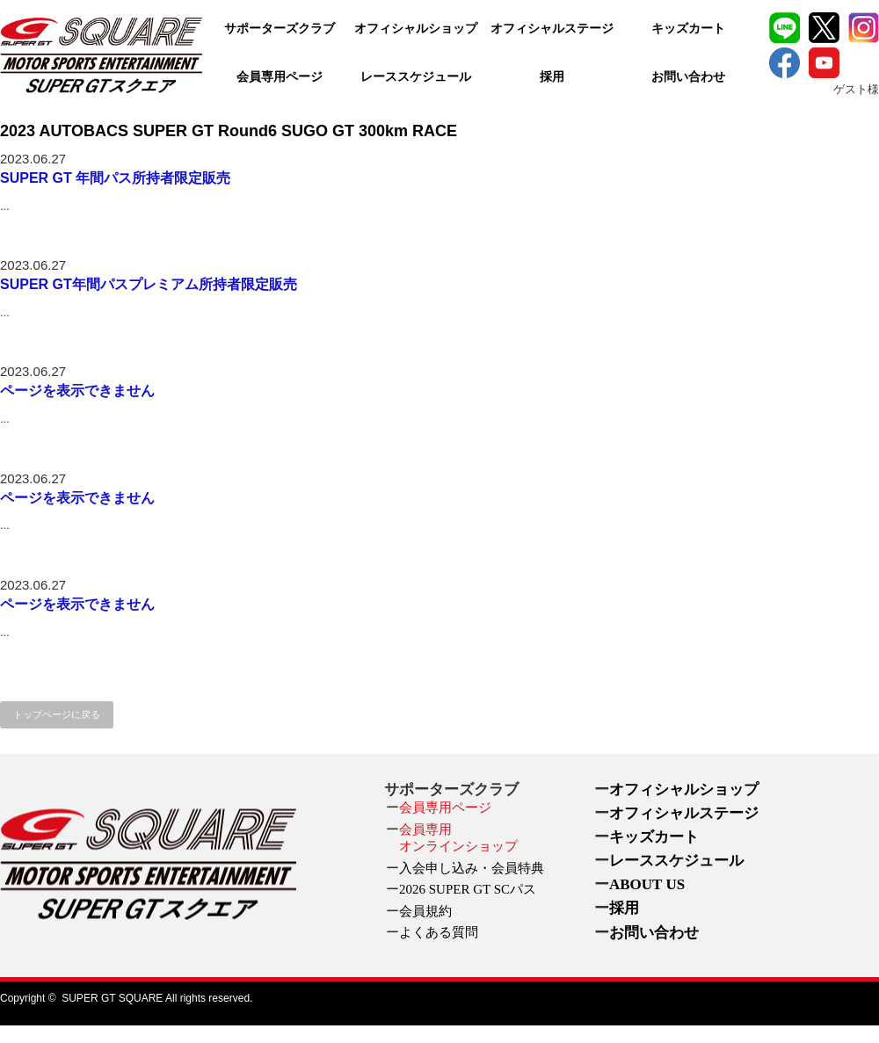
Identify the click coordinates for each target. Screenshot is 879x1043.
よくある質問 (438, 932)
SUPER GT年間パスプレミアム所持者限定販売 (148, 284)
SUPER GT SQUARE (112, 998)
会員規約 (425, 911)
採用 (552, 76)
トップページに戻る (56, 714)
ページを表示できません (77, 390)
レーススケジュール (415, 76)
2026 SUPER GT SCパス (467, 889)
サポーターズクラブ (279, 28)
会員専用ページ (279, 76)
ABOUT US (647, 884)
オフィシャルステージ (552, 28)
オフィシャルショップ (415, 28)
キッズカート (688, 28)
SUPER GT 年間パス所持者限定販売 (115, 177)
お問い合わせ (688, 76)
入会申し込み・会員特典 (471, 868)
